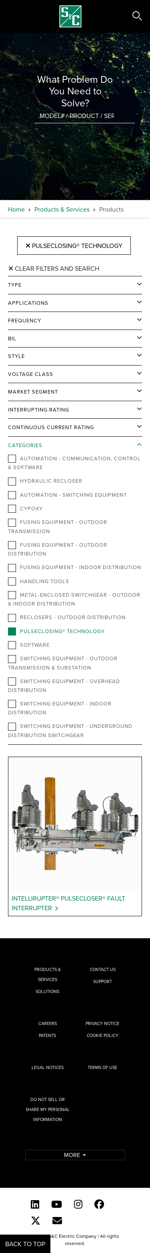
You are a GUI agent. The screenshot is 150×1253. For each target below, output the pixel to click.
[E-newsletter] (57, 1220)
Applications (28, 302)
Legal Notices (48, 1067)
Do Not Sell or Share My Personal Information (48, 1109)
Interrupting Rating (38, 409)
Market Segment (33, 391)
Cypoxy (25, 509)
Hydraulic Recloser (45, 481)
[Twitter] (35, 1220)
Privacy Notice (102, 1023)
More (73, 1155)
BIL (12, 338)
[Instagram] (78, 1204)
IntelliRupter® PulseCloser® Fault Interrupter (68, 903)
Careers (47, 1023)
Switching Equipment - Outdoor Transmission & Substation (63, 663)
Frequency (24, 320)
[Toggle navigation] (15, 16)
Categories (25, 445)
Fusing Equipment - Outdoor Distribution (57, 549)
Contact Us (103, 969)
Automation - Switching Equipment (67, 495)
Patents (47, 1035)
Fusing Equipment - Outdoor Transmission (57, 526)
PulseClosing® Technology (74, 245)
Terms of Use (102, 1067)
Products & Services (62, 209)
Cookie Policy (102, 1035)
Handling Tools (38, 582)
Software (29, 645)
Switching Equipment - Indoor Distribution (60, 708)
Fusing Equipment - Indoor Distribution (74, 568)
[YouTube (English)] (56, 1204)
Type (15, 284)
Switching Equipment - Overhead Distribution (64, 685)
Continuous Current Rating (51, 427)
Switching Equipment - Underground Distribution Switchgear (70, 730)
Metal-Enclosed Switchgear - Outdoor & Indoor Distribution (74, 599)
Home (16, 209)
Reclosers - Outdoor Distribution (67, 618)
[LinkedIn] (35, 1204)
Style (16, 356)
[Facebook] (99, 1204)
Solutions (47, 991)
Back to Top (25, 1243)
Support (102, 981)
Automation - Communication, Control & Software (74, 463)
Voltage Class (30, 374)
